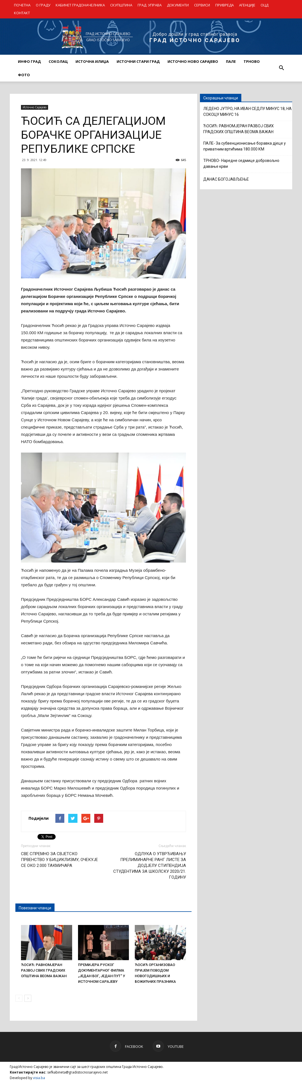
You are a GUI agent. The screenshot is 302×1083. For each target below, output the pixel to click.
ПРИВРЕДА (224, 5)
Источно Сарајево (34, 107)
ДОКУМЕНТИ (178, 5)
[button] (281, 68)
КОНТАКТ (22, 12)
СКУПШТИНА (121, 5)
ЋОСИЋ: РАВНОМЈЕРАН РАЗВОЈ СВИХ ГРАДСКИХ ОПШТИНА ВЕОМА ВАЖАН (44, 970)
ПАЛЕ (231, 61)
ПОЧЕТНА (22, 5)
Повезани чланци (35, 908)
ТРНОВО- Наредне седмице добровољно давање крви (241, 163)
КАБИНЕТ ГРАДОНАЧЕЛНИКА (80, 5)
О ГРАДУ (43, 5)
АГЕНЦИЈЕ (247, 5)
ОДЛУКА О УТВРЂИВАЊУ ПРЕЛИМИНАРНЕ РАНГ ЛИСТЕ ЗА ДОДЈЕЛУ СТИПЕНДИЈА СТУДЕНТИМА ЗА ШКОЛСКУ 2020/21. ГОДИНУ (149, 865)
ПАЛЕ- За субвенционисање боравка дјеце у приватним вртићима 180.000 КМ (244, 146)
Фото (24, 74)
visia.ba (39, 1077)
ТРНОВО (252, 61)
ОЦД (264, 5)
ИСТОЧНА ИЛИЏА (92, 61)
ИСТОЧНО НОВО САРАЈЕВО (192, 61)
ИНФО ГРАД (29, 61)
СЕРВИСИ (202, 5)
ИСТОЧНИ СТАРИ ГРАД (138, 61)
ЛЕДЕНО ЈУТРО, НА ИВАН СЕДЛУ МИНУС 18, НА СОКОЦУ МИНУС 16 (247, 111)
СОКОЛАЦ (58, 61)
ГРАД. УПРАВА (150, 5)
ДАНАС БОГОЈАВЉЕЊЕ (226, 179)
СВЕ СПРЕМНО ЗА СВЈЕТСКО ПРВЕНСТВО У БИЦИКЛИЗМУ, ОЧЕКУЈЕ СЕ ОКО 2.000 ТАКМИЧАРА (59, 859)
